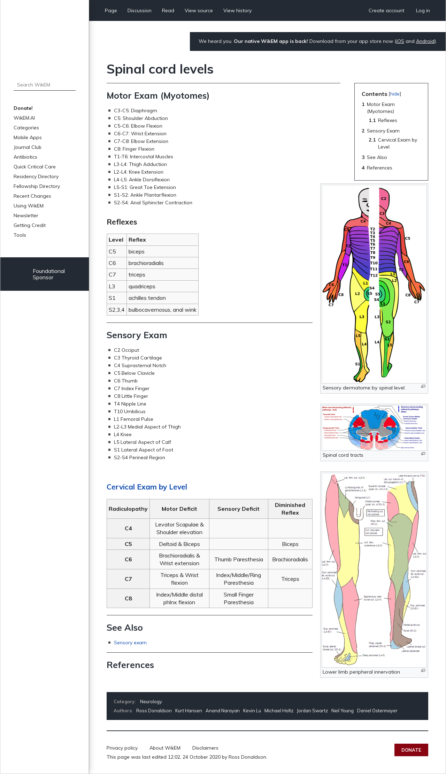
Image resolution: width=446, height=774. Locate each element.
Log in (423, 10)
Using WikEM (29, 206)
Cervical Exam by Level (147, 486)
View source (199, 10)
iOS (400, 41)
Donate (411, 750)
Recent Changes (32, 196)
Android (425, 41)
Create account (386, 10)
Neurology (151, 701)
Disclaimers (205, 748)
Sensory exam (130, 642)
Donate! (23, 108)
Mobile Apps (28, 137)
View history (237, 10)
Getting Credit (30, 225)
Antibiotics (25, 157)
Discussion (140, 10)
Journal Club (27, 147)
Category (124, 701)
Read (168, 10)
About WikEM (164, 748)
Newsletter (26, 215)
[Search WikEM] (45, 85)
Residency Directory (36, 176)
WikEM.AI (24, 118)
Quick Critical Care (35, 167)
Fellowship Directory (37, 186)
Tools (20, 235)
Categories (26, 127)
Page (111, 10)
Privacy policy (122, 748)
